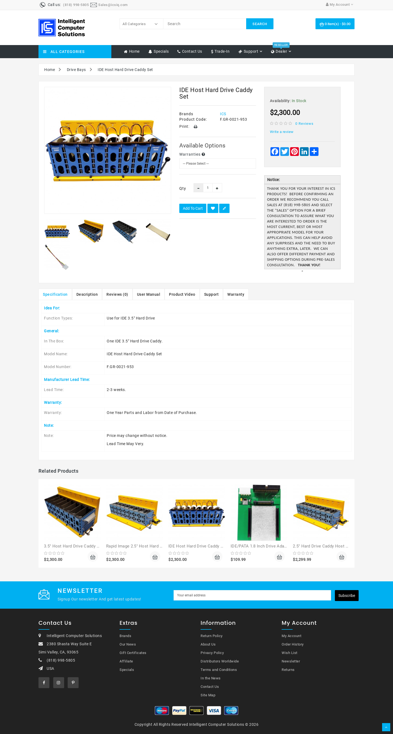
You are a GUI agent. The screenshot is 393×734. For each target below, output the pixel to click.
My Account (291, 636)
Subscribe (346, 595)
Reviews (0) (117, 294)
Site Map (208, 695)
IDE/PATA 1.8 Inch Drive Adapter (261, 546)
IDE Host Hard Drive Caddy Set (125, 69)
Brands (125, 636)
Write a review (282, 132)
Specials (127, 670)
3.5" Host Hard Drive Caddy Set (73, 546)
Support (211, 294)
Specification (55, 294)
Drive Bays (76, 69)
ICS (223, 114)
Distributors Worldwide (220, 661)
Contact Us (210, 687)
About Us (208, 644)
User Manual (148, 294)
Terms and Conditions (219, 670)
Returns (288, 670)
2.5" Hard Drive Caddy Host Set (322, 546)
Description (87, 294)
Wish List (289, 653)
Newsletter (291, 661)
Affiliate (126, 661)
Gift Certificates (133, 653)
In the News (211, 678)
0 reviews (304, 124)
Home (49, 69)
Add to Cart (193, 208)
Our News (128, 644)
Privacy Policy (212, 653)
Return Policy (212, 636)
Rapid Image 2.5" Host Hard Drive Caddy (144, 546)
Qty (182, 188)
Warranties (192, 154)
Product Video (182, 294)
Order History (293, 644)
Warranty (235, 294)
